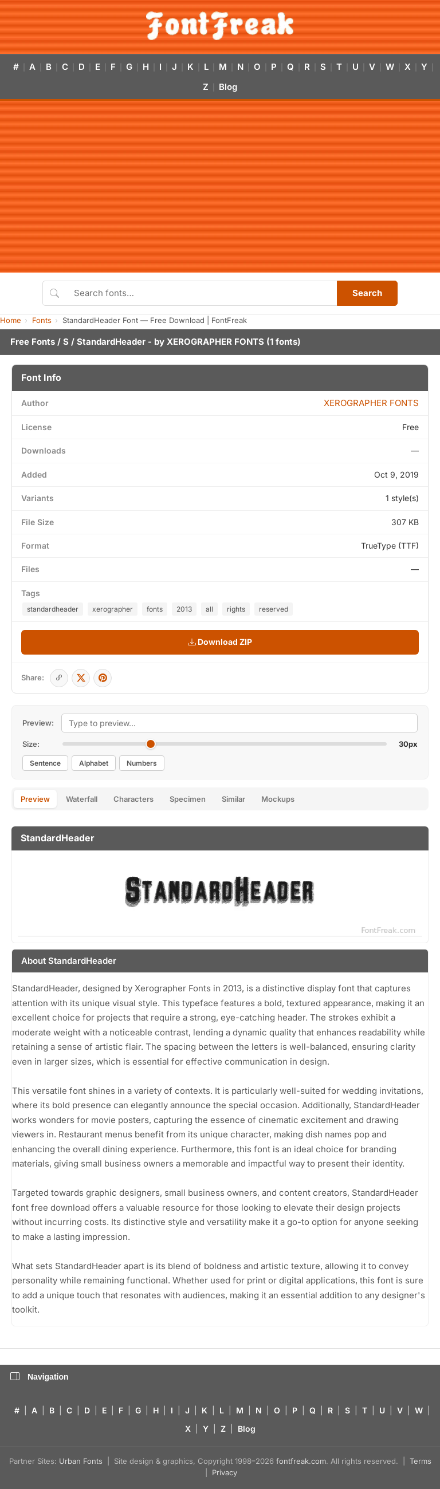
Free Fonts (32, 341)
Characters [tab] (133, 798)
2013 (184, 609)
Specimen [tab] (188, 798)
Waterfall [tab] (81, 798)
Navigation (39, 1377)
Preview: (38, 722)
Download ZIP (220, 642)
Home (10, 320)
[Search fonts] (201, 293)
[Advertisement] (220, 187)
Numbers (142, 763)
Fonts (42, 320)
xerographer (112, 609)
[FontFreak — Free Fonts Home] (219, 25)
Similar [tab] (233, 798)
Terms (420, 1461)
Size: (31, 744)
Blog (228, 86)
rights (236, 609)
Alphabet (93, 763)
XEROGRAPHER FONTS (215, 341)
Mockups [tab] (277, 798)
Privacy (224, 1472)
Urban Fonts (81, 1461)
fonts (155, 609)
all (209, 609)
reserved (273, 609)
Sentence (45, 763)
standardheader (52, 609)
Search (367, 292)
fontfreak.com (301, 1461)
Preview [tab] (35, 798)
